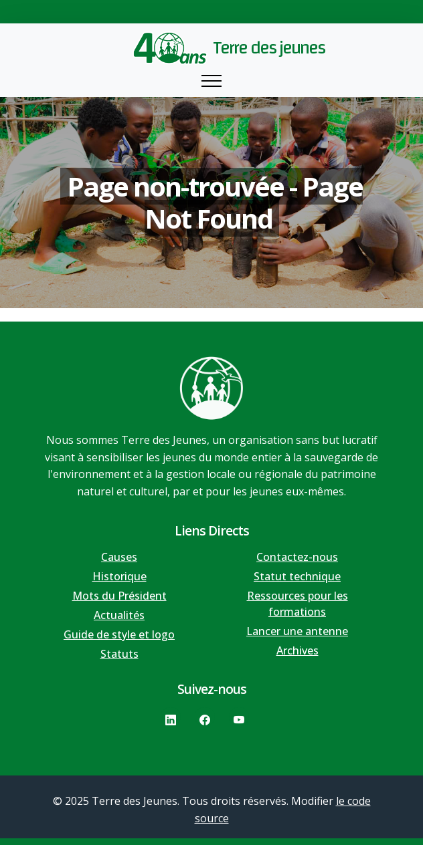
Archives (297, 650)
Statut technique (297, 576)
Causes (119, 557)
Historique (119, 576)
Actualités (119, 615)
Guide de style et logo (119, 634)
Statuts (119, 653)
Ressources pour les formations (297, 603)
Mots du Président (119, 595)
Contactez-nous (297, 557)
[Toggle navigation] (211, 81)
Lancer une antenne (297, 631)
